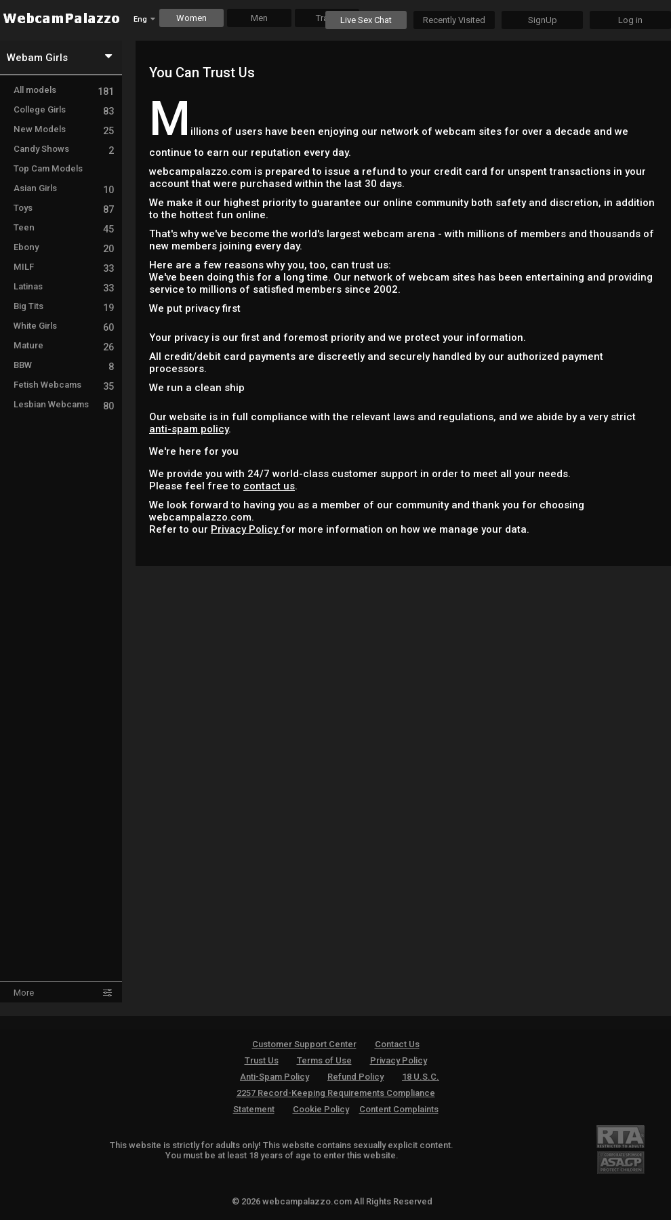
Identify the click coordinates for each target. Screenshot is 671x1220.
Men (259, 18)
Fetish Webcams (64, 385)
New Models (64, 129)
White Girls (64, 326)
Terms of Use (324, 1060)
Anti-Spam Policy (274, 1077)
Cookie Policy (321, 1109)
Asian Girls (64, 188)
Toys (64, 208)
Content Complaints (399, 1109)
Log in (630, 20)
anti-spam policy (188, 429)
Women (191, 18)
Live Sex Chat (366, 20)
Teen (64, 227)
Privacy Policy (246, 529)
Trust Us (262, 1060)
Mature (64, 345)
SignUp (542, 20)
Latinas (64, 286)
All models (64, 90)
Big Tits (64, 306)
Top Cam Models (48, 168)
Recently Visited (454, 20)
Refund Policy (355, 1077)
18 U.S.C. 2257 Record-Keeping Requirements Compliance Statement (336, 1093)
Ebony (64, 247)
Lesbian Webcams (64, 404)
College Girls (64, 109)
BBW (64, 365)
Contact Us (397, 1044)
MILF (64, 267)
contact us (269, 486)
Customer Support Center (304, 1044)
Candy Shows (64, 149)
